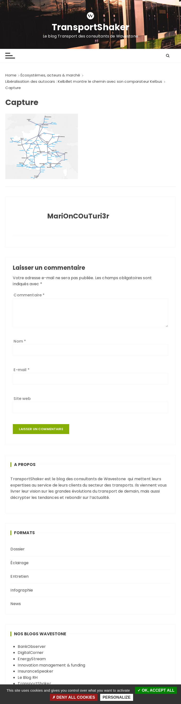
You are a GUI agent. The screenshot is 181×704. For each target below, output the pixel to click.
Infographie (21, 590)
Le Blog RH (28, 677)
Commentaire (29, 295)
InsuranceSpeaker (35, 671)
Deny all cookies (73, 697)
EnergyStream (32, 659)
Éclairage (19, 563)
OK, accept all (155, 690)
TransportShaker (90, 27)
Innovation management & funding (51, 665)
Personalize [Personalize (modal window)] (116, 697)
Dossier (17, 549)
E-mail (21, 370)
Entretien (19, 576)
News (15, 604)
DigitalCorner (31, 652)
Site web (22, 398)
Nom (20, 341)
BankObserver (32, 646)
